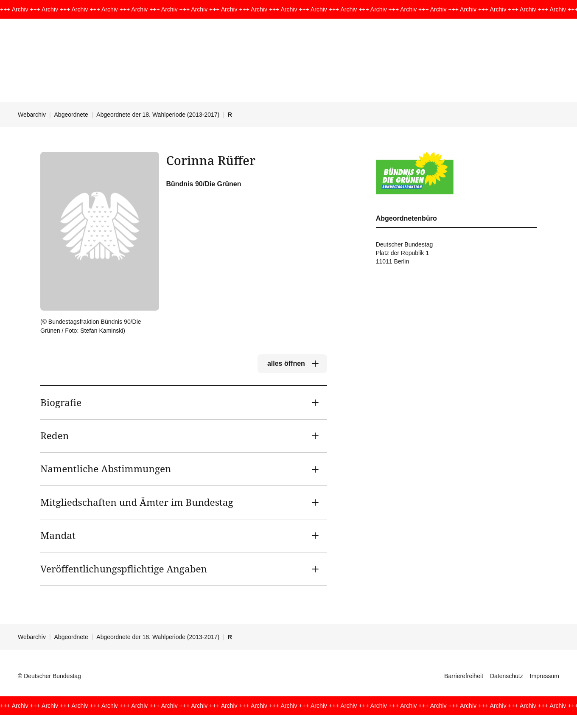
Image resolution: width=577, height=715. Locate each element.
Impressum (544, 676)
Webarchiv (32, 114)
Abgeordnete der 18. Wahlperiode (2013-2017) (157, 114)
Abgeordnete (71, 114)
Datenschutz (506, 676)
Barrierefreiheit (463, 676)
